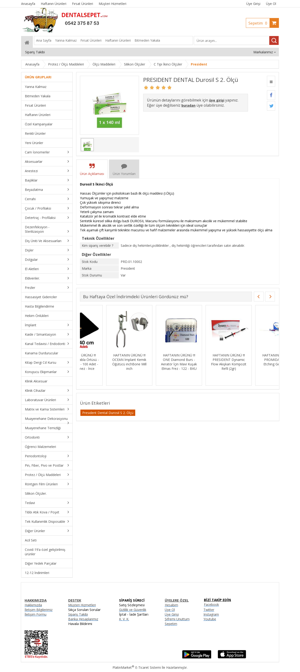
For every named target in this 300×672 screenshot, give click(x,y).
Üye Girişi (253, 3)
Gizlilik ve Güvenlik (132, 609)
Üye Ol (271, 3)
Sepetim (259, 23)
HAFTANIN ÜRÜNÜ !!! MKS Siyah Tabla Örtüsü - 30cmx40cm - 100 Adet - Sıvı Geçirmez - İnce (103, 362)
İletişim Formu (35, 614)
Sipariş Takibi (78, 614)
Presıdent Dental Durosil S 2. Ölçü (107, 412)
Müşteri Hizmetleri (82, 605)
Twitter (208, 609)
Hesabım (171, 605)
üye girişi (216, 100)
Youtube (209, 619)
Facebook (211, 604)
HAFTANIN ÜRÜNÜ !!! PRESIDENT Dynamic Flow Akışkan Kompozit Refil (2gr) (252, 362)
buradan (188, 105)
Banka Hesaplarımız (83, 619)
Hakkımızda (33, 605)
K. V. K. (124, 619)
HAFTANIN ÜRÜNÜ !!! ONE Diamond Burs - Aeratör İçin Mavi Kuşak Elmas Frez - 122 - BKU (202, 362)
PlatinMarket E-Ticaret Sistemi (136, 667)
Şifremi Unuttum (177, 619)
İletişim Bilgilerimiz (38, 609)
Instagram (211, 614)
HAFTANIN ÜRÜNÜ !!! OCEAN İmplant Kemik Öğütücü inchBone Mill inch (153, 362)
